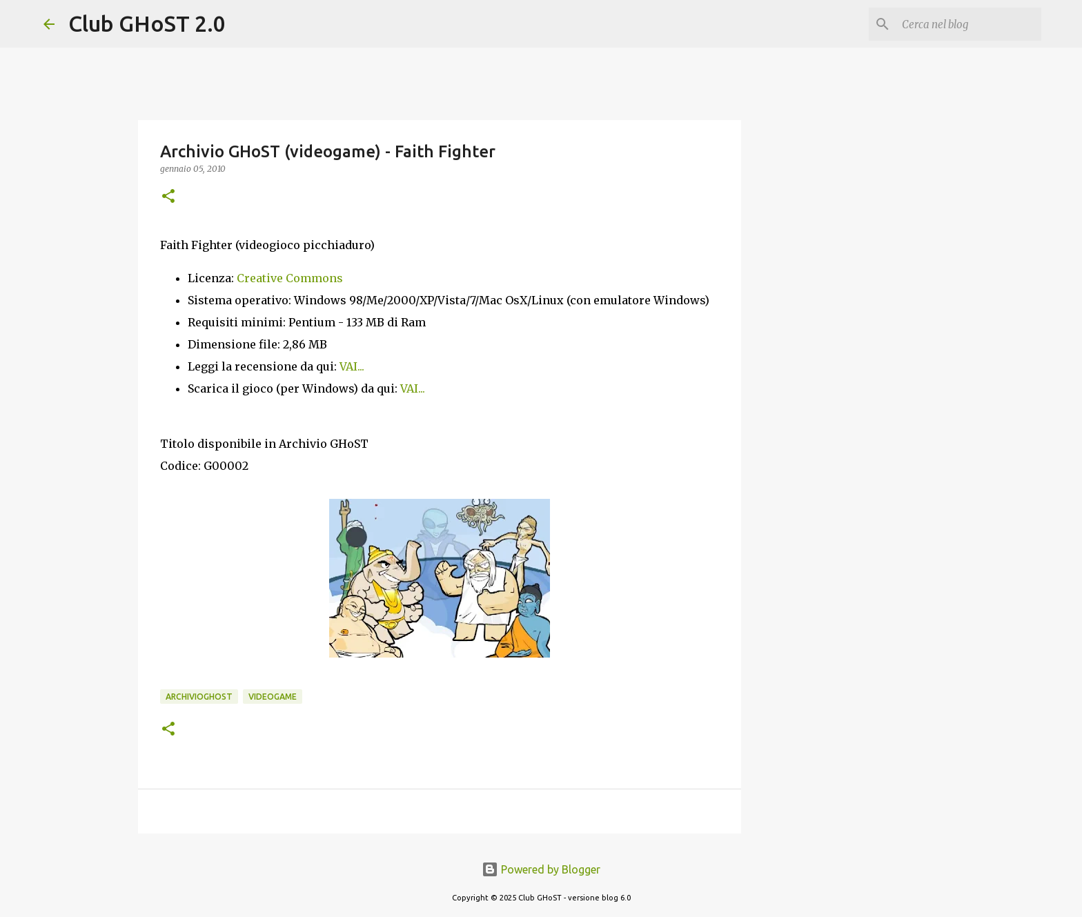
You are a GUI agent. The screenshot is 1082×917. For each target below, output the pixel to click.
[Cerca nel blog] (968, 24)
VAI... (352, 366)
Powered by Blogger (541, 869)
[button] (168, 197)
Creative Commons (290, 278)
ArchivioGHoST (199, 696)
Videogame (272, 696)
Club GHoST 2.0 (147, 23)
